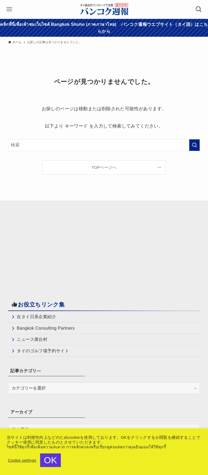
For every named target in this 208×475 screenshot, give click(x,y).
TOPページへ (104, 167)
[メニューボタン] (9, 9)
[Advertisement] (52, 246)
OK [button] (50, 460)
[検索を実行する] (194, 145)
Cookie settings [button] (22, 460)
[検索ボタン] (198, 9)
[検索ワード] (103, 145)
